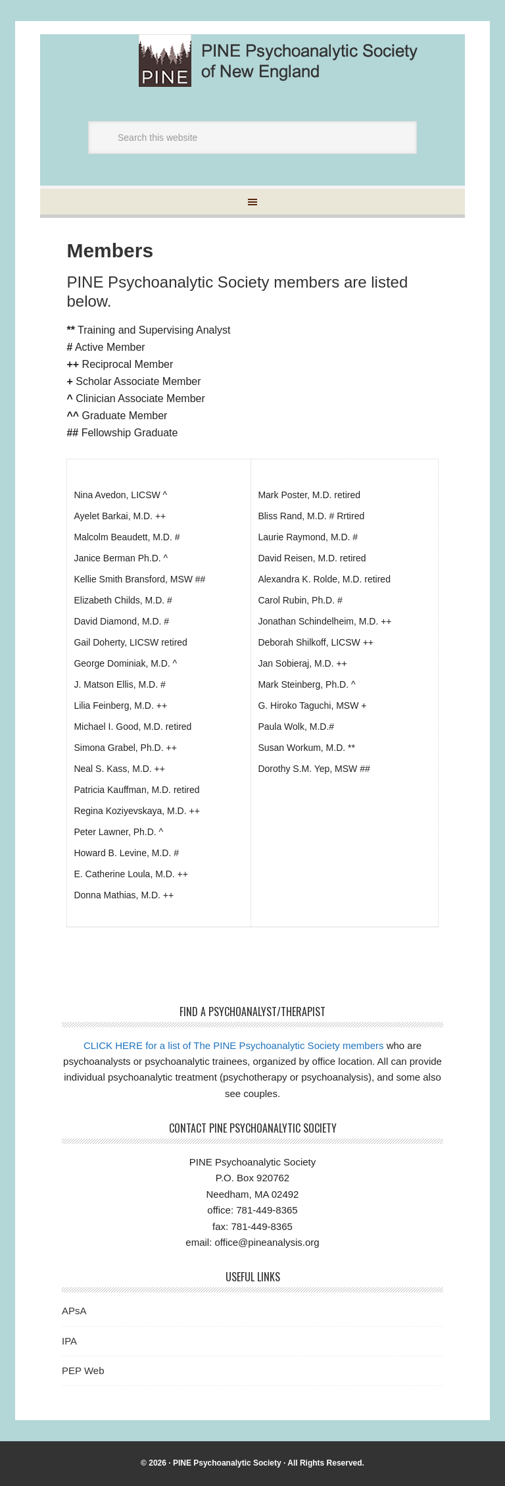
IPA (69, 1340)
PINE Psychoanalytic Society (227, 1463)
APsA (74, 1310)
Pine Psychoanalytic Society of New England (289, 60)
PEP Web (83, 1370)
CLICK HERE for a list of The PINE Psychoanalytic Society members (234, 1045)
